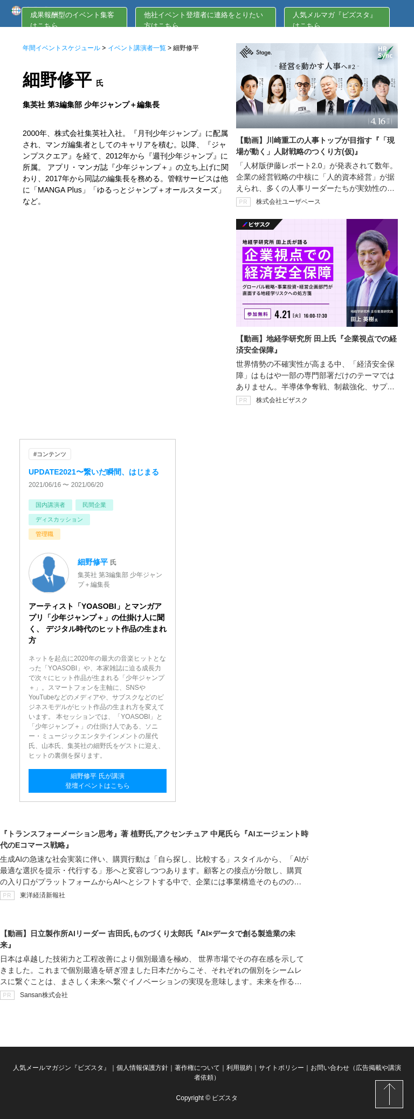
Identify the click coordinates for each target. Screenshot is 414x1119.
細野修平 (93, 562)
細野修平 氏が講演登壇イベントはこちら (97, 781)
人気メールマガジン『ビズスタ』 (61, 1068)
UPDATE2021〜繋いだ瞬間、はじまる (94, 472)
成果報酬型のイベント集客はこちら (72, 20)
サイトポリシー (281, 1068)
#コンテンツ (49, 454)
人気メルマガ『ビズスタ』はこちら (335, 20)
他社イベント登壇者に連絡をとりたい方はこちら (203, 20)
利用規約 (239, 1068)
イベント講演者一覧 (137, 48)
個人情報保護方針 (142, 1068)
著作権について (197, 1068)
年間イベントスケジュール (61, 48)
